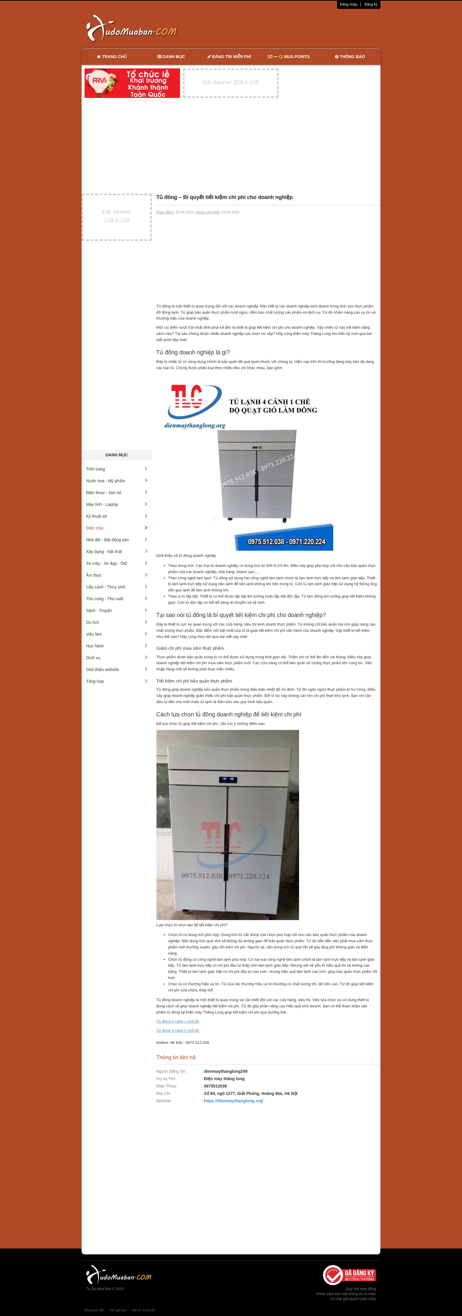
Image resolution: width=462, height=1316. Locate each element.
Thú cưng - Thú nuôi (117, 598)
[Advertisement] (293, 28)
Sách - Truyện (117, 610)
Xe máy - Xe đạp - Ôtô (117, 563)
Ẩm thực (117, 575)
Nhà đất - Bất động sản (117, 539)
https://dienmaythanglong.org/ (233, 1100)
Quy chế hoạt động (361, 1289)
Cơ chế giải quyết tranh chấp (353, 1299)
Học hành (117, 646)
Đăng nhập (348, 4)
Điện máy (117, 528)
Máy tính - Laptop (117, 504)
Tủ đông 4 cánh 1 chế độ (177, 1021)
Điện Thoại (166, 1086)
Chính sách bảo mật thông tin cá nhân (346, 1294)
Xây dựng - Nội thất (117, 551)
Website (163, 1100)
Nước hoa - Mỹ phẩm (117, 480)
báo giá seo (118, 1310)
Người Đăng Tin (171, 1071)
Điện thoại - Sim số (117, 492)
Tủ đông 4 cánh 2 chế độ (178, 1030)
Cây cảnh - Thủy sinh (117, 587)
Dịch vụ (117, 657)
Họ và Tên (166, 1078)
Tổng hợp (117, 681)
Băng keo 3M (94, 1310)
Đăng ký (370, 4)
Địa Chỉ (163, 1093)
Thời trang (117, 469)
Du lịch (117, 622)
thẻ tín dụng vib (143, 1310)
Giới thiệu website (117, 669)
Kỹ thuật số (117, 516)
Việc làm (117, 634)
